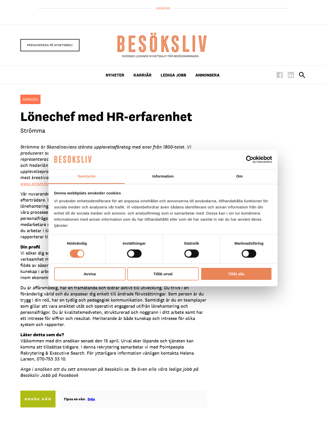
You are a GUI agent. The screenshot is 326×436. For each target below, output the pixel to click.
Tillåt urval (163, 274)
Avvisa (90, 274)
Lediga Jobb (173, 75)
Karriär (142, 75)
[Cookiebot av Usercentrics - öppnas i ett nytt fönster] (249, 159)
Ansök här (37, 399)
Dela (91, 399)
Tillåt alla (236, 274)
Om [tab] (239, 176)
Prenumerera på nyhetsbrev (50, 45)
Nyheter (115, 75)
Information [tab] (163, 176)
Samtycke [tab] (87, 176)
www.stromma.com (40, 183)
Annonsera (207, 75)
